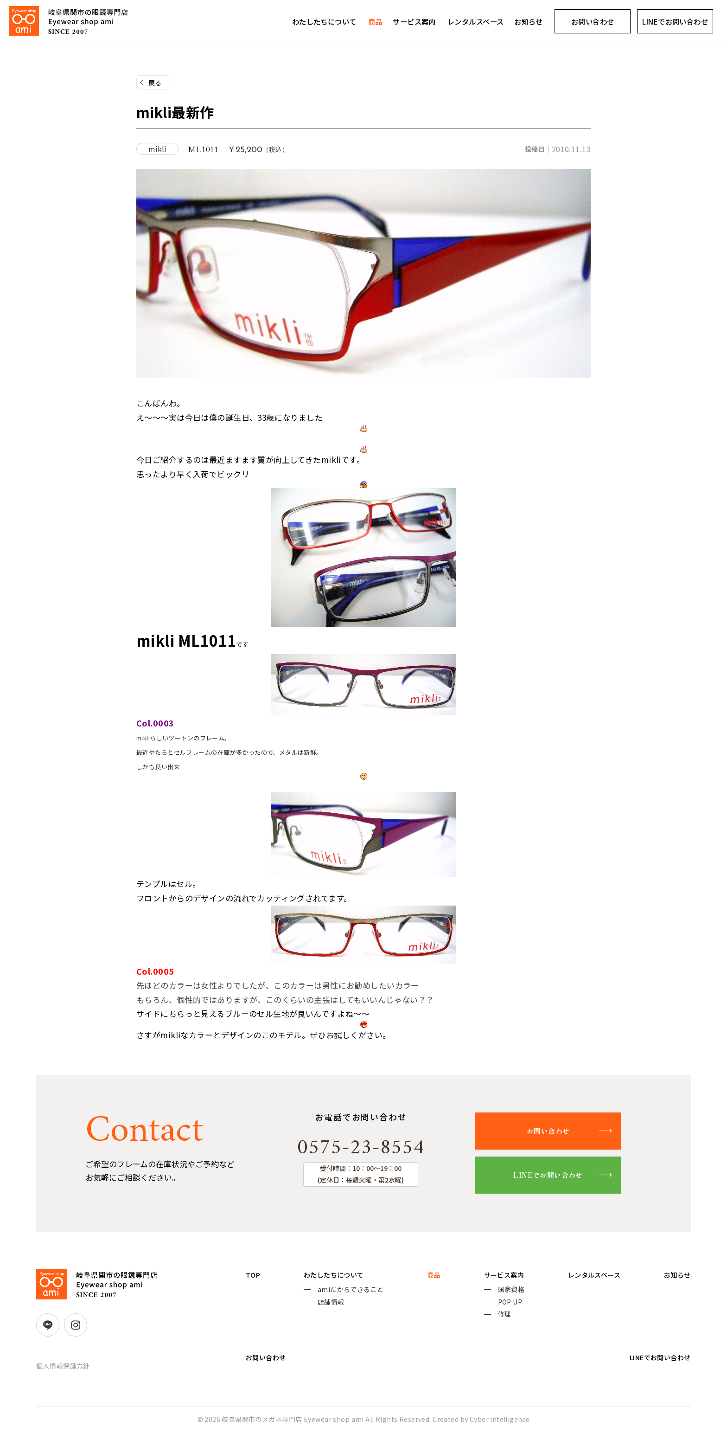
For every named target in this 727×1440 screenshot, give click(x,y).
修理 (496, 1321)
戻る (155, 83)
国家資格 (502, 1294)
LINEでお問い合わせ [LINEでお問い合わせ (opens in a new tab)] (675, 21)
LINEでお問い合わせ (558, 1178)
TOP (253, 1279)
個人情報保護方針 (62, 1369)
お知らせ (528, 21)
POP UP (501, 1308)
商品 (375, 21)
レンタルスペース (475, 21)
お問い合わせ (592, 21)
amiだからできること (348, 1294)
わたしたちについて (324, 21)
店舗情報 (328, 1308)
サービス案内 (414, 21)
